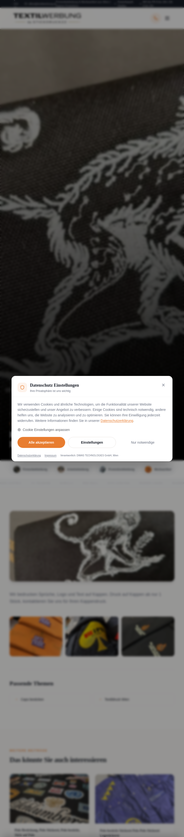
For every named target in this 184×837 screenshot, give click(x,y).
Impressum (50, 455)
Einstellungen (92, 442)
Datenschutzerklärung (117, 421)
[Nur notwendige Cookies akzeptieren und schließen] (163, 385)
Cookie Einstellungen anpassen (43, 430)
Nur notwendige (143, 442)
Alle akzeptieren (41, 442)
